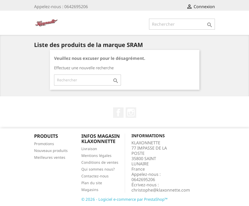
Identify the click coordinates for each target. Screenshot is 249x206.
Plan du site (91, 182)
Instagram (131, 112)
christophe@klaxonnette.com (160, 190)
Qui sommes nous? (98, 169)
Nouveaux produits (51, 150)
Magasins (89, 189)
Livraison (89, 148)
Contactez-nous (95, 175)
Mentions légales (96, 155)
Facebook (118, 112)
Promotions (44, 143)
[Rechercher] (182, 24)
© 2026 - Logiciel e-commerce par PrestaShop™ (124, 199)
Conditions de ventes (99, 162)
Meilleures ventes (49, 157)
